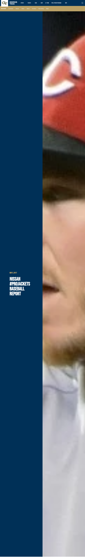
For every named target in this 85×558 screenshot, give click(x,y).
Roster (17, 10)
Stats (23, 10)
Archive (34, 10)
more (47, 10)
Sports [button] (22, 3)
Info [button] (70, 3)
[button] (82, 3)
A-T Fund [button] (49, 3)
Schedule (10, 10)
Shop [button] (43, 3)
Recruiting (41, 10)
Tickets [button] (30, 3)
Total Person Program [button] (59, 3)
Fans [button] (37, 3)
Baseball (3, 10)
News (28, 10)
